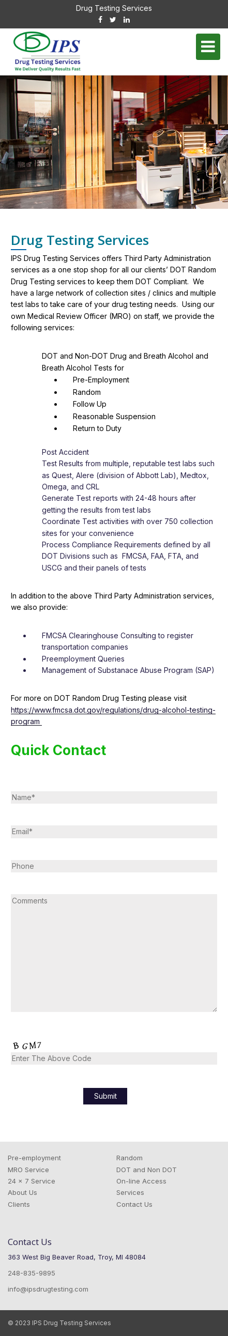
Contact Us (134, 1204)
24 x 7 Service (31, 1181)
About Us (22, 1192)
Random (129, 1158)
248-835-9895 (31, 1273)
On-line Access (141, 1181)
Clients (19, 1204)
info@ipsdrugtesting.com (48, 1289)
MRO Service (28, 1169)
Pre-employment (34, 1158)
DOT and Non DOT (146, 1169)
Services (130, 1192)
